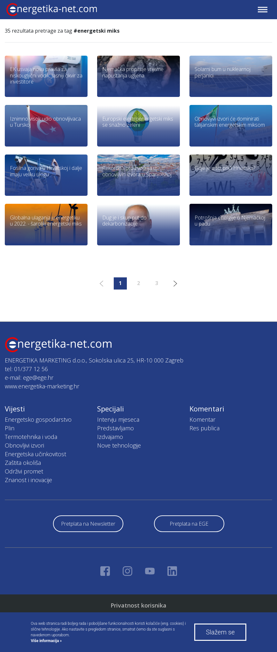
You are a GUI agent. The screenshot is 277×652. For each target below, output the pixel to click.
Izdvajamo (110, 437)
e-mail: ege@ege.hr (29, 377)
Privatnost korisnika (138, 605)
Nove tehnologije (119, 445)
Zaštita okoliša (23, 462)
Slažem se (220, 632)
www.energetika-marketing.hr (42, 386)
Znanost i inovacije (28, 480)
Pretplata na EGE (189, 523)
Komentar (202, 419)
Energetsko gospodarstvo (38, 419)
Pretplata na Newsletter (88, 523)
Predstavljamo (115, 428)
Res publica (204, 428)
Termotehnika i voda (31, 437)
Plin (9, 428)
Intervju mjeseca (118, 419)
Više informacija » (46, 641)
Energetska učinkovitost (35, 454)
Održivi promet (24, 471)
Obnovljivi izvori (24, 445)
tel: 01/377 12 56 (26, 369)
